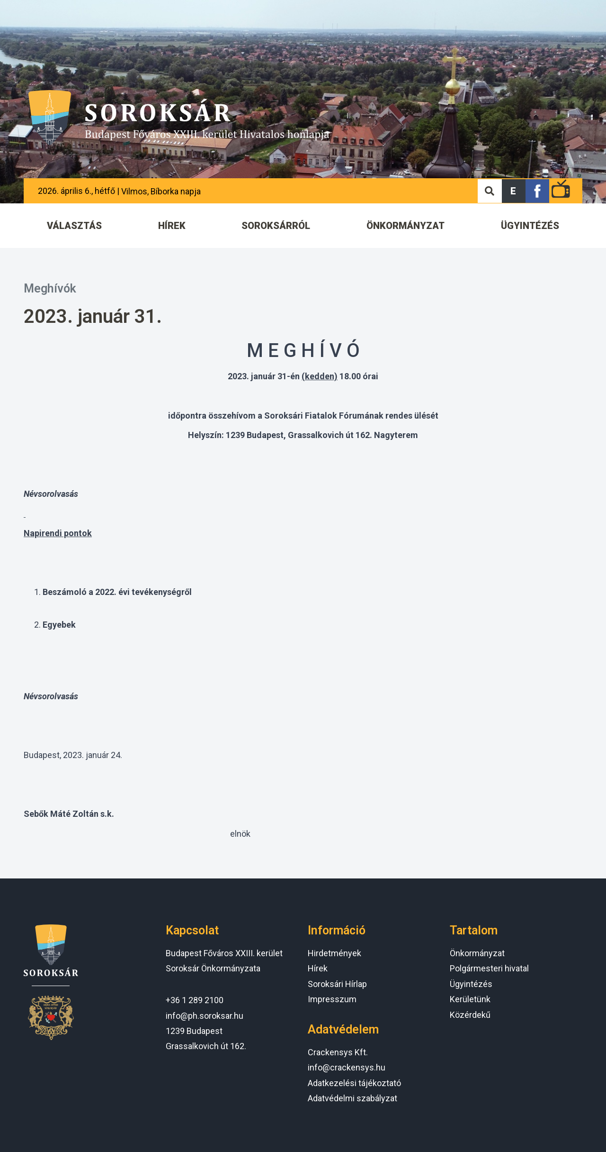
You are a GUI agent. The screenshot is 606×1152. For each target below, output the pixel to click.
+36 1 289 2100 (194, 1000)
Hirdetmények (334, 953)
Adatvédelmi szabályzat (352, 1098)
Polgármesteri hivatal (489, 968)
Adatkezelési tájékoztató (354, 1083)
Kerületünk (470, 999)
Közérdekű (470, 1015)
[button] (514, 191)
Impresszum (332, 999)
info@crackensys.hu (346, 1067)
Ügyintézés (471, 984)
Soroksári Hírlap (337, 984)
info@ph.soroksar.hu (204, 1016)
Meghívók (50, 288)
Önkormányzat (477, 953)
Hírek (318, 968)
